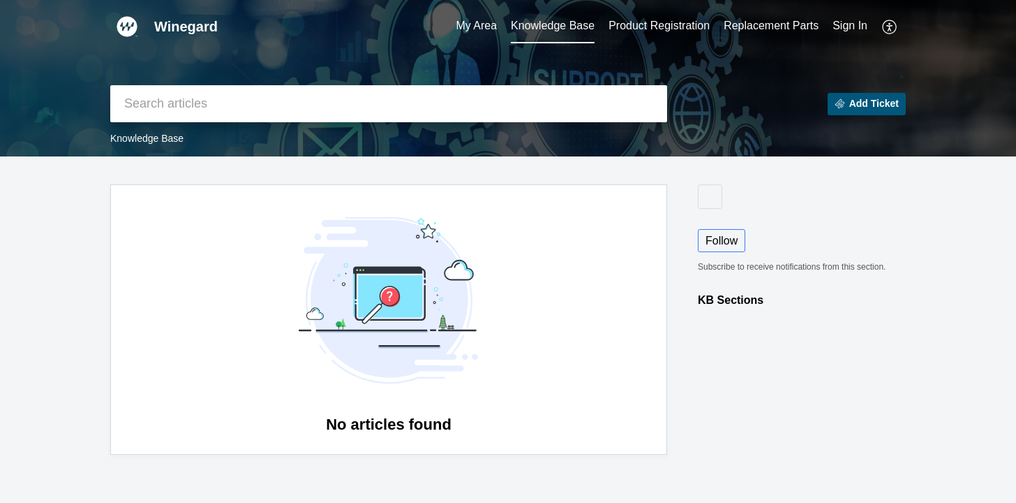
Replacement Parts (771, 25)
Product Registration (659, 25)
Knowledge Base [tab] (553, 25)
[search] (388, 103)
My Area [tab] (476, 25)
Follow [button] (721, 241)
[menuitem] (850, 26)
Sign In (849, 25)
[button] (890, 26)
